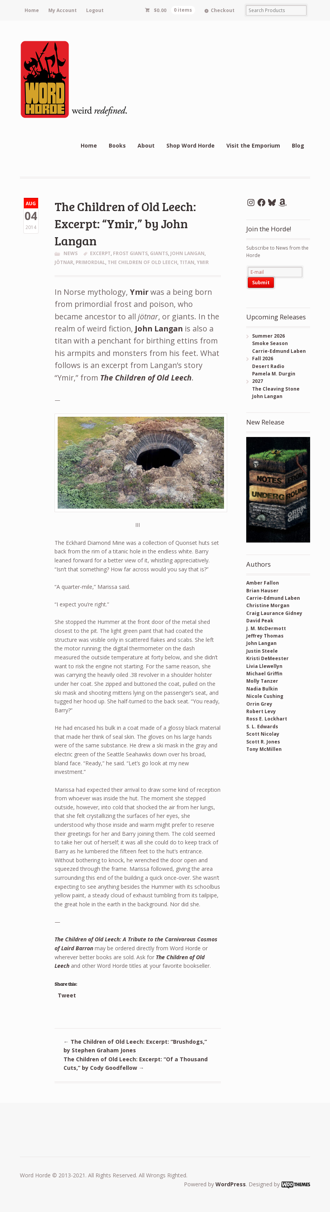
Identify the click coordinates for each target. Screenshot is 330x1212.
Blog (298, 145)
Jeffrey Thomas (265, 635)
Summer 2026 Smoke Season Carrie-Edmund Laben (276, 343)
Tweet (67, 995)
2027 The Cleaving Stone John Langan (273, 389)
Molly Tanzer (262, 681)
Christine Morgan (267, 605)
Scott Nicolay (262, 734)
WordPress (230, 1184)
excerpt (100, 253)
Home (32, 10)
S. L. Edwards (262, 726)
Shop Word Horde (190, 145)
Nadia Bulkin (262, 688)
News (71, 253)
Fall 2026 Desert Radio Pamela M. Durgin (270, 366)
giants (159, 253)
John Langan (187, 253)
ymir (203, 262)
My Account (62, 10)
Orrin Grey (259, 704)
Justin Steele (262, 651)
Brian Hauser (262, 590)
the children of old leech (142, 262)
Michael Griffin (264, 673)
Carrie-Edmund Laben (273, 598)
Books (117, 145)
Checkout (223, 10)
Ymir (139, 292)
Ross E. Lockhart (266, 718)
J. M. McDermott (266, 628)
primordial (90, 262)
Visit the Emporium (253, 145)
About (146, 145)
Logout (95, 10)
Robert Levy (261, 711)
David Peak (260, 620)
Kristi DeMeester (267, 658)
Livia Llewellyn (264, 666)
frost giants (130, 253)
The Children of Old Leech (146, 377)
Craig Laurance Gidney (274, 613)
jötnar (64, 262)
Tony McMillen (264, 749)
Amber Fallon (262, 583)
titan (187, 262)
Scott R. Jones (263, 741)
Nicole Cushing (264, 696)
